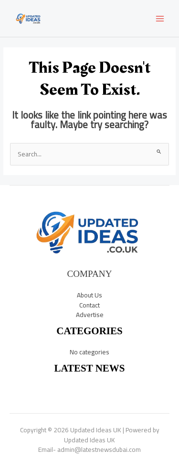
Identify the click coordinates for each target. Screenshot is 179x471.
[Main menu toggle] (160, 18)
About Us (89, 295)
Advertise (90, 314)
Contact (89, 305)
